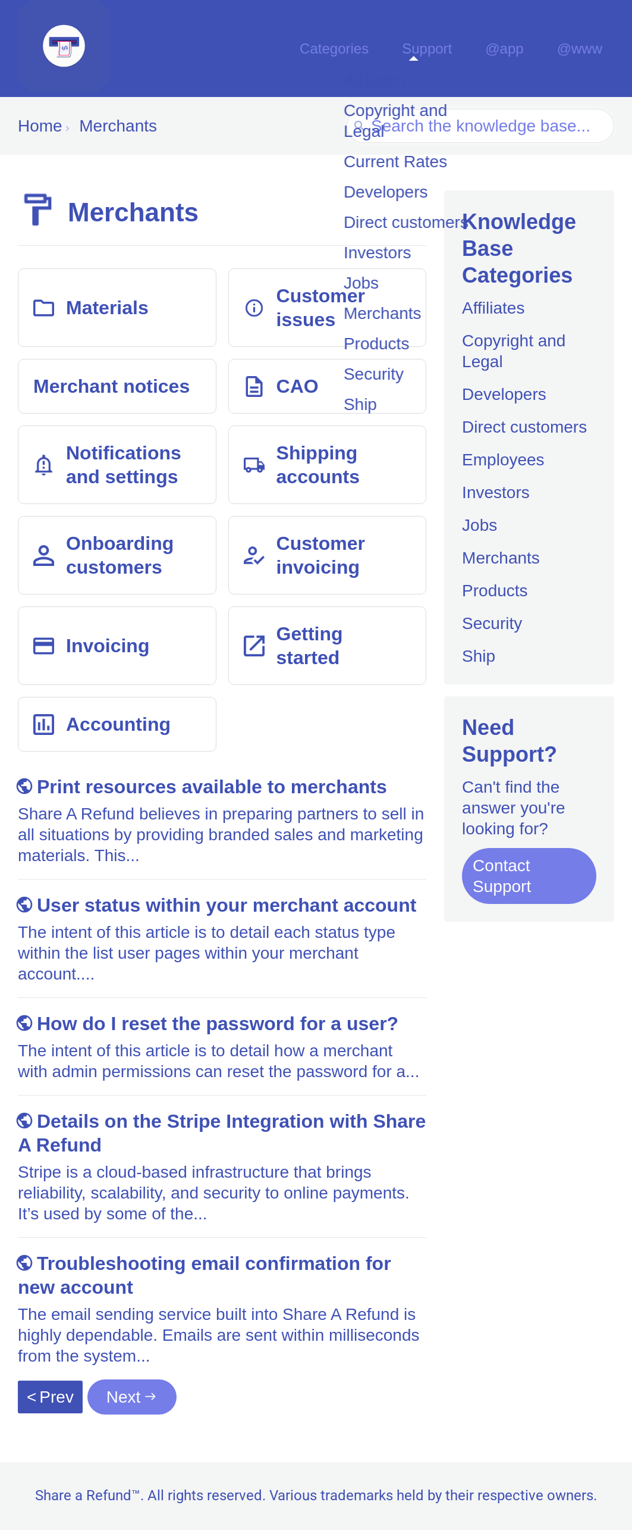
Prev (56, 1397)
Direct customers (524, 427)
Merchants (501, 558)
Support (445, 48)
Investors (496, 492)
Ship (478, 656)
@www (582, 48)
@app (515, 48)
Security (492, 623)
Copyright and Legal (513, 351)
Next (123, 1397)
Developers (504, 394)
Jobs (479, 525)
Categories (356, 48)
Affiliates (493, 308)
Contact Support (502, 876)
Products (495, 590)
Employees (503, 459)
